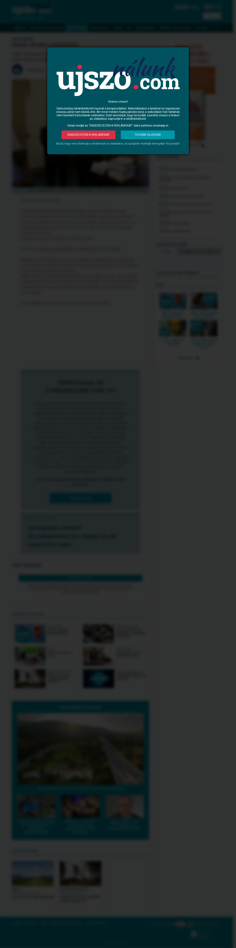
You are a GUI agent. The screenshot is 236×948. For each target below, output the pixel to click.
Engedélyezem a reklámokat (88, 134)
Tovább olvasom (148, 134)
